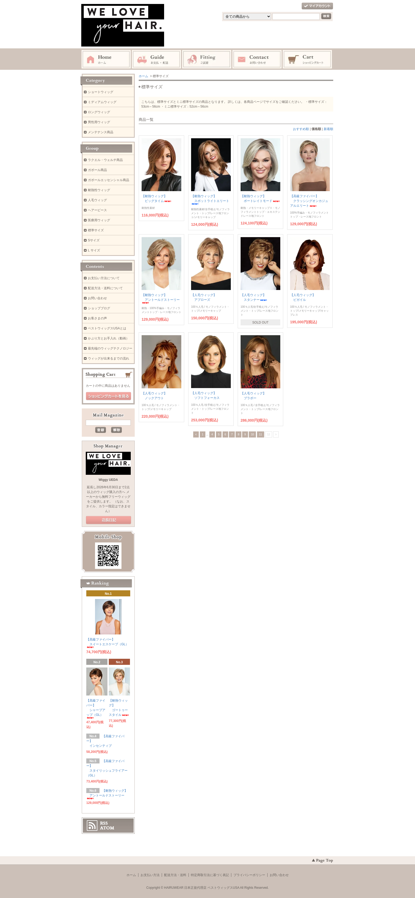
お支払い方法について (104, 278)
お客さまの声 (97, 318)
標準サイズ (96, 230)
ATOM (107, 828)
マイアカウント (317, 6)
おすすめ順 (301, 129)
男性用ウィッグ (99, 122)
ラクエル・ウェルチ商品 (105, 160)
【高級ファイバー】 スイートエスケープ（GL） (107, 643)
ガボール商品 (97, 170)
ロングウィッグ (99, 112)
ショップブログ (99, 308)
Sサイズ (94, 240)
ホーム (143, 76)
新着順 (328, 129)
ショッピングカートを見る (108, 396)
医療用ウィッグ (99, 220)
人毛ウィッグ (97, 200)
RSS (104, 823)
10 (252, 434)
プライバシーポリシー (249, 875)
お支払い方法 (150, 875)
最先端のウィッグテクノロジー (110, 348)
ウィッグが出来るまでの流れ (108, 358)
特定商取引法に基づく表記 (210, 875)
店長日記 (108, 520)
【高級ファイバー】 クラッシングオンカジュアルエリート (309, 201)
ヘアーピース (97, 210)
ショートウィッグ (100, 92)
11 (260, 434)
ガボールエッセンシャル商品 (108, 180)
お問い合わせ (97, 298)
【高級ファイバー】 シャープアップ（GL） (95, 709)
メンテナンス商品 (100, 132)
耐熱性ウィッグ (99, 190)
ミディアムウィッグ (102, 102)
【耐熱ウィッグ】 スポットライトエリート (210, 199)
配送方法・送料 (175, 875)
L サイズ (94, 250)
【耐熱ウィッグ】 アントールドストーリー (161, 298)
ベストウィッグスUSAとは (107, 328)
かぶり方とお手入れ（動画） (108, 338)
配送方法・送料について (105, 288)
